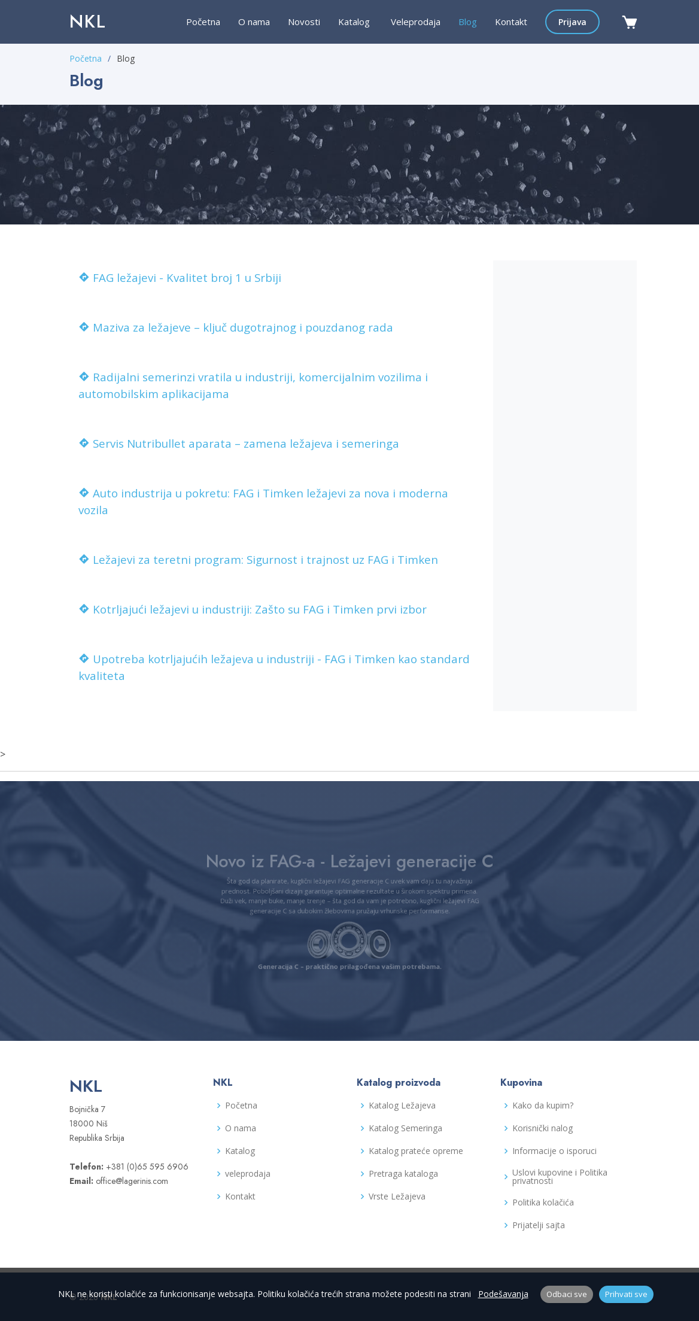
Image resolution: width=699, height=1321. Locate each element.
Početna (203, 22)
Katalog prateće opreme (416, 1151)
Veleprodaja (415, 22)
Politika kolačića (543, 1202)
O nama (254, 22)
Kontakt (511, 22)
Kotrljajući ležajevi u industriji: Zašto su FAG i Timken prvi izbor (252, 609)
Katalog (240, 1151)
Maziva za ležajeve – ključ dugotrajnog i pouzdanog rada (235, 327)
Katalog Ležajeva (402, 1105)
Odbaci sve (566, 1294)
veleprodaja (248, 1174)
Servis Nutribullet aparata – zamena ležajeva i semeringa (238, 443)
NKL (88, 21)
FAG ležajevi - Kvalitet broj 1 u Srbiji (179, 277)
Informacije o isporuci (554, 1151)
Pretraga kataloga (403, 1174)
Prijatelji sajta (538, 1225)
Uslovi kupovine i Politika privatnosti (559, 1176)
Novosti (304, 22)
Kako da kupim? (542, 1105)
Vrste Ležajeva (397, 1196)
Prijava (572, 22)
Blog (467, 22)
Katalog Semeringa (405, 1128)
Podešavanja (503, 1293)
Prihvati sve (626, 1294)
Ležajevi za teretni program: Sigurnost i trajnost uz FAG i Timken (258, 559)
